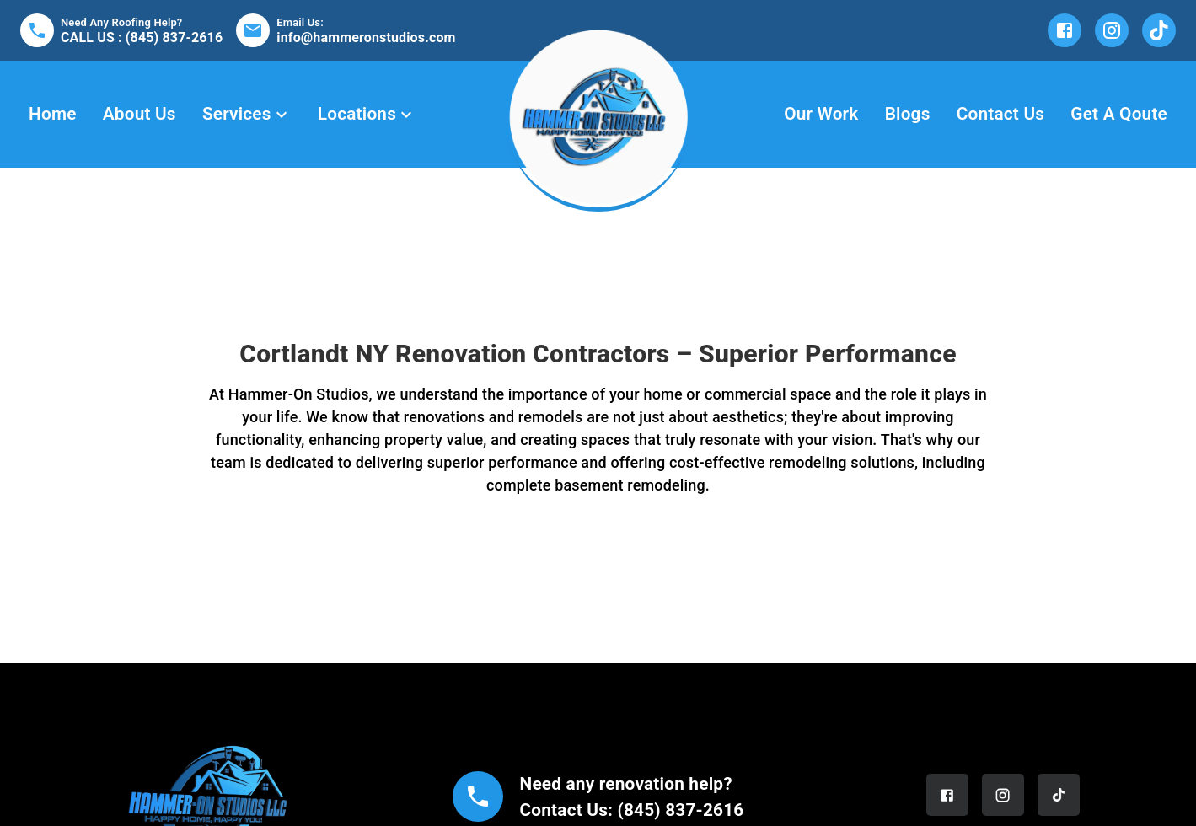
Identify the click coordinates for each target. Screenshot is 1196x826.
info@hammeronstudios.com (365, 38)
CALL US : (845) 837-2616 (142, 38)
